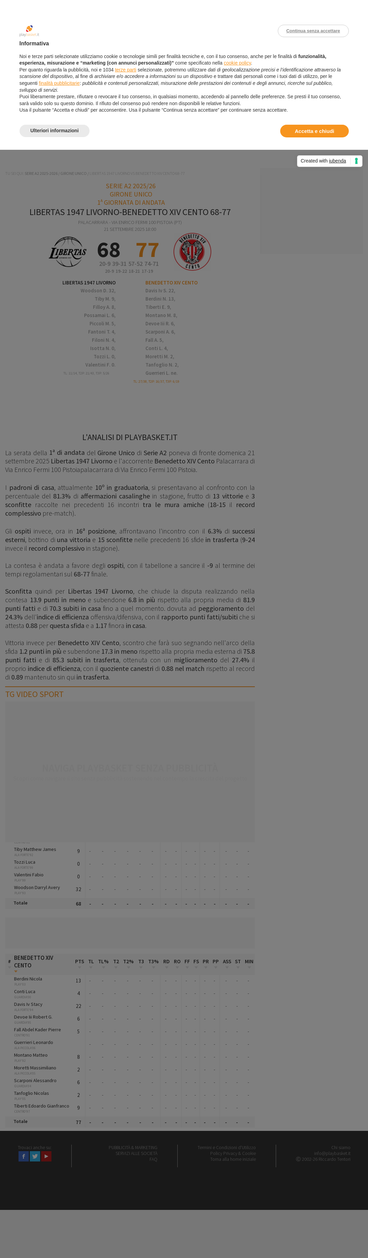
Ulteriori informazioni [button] (55, 130)
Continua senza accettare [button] (313, 30)
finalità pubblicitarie (59, 83)
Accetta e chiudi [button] (314, 131)
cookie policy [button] (237, 63)
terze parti (125, 69)
